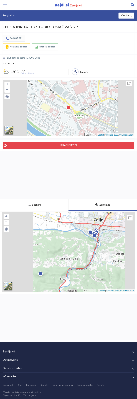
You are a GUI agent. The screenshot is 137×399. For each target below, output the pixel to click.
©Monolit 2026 (111, 135)
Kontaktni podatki (18, 46)
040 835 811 (16, 38)
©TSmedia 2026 (126, 135)
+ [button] (7, 84)
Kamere (84, 72)
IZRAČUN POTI (68, 145)
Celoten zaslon (129, 83)
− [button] (7, 90)
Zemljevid (102, 204)
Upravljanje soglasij (62, 385)
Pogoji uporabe (85, 385)
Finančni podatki (47, 46)
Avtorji (100, 385)
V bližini (7, 63)
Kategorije (31, 385)
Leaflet (101, 135)
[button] (7, 96)
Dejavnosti (8, 385)
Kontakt (44, 385)
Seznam (34, 204)
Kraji (20, 385)
